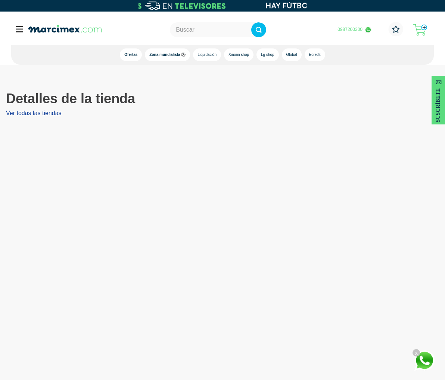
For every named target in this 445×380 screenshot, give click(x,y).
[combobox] (218, 29)
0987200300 (349, 29)
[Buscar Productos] (288, 29)
